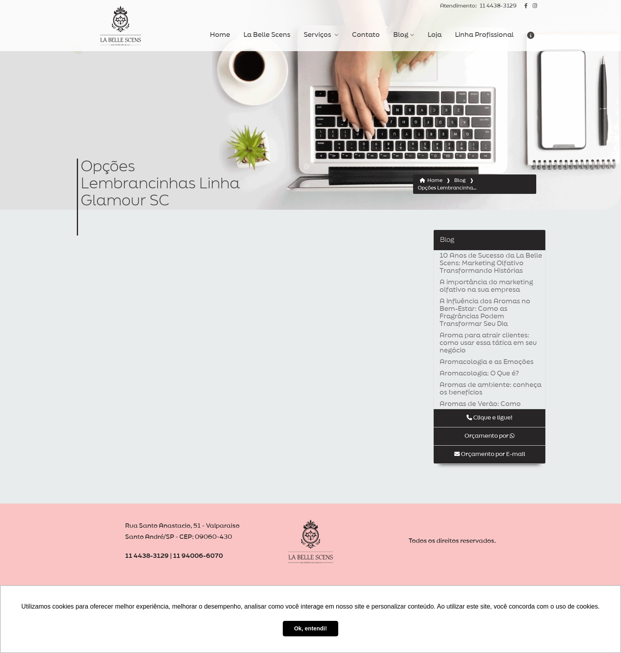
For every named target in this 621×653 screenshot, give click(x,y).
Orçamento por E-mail (489, 454)
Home (220, 35)
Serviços (318, 35)
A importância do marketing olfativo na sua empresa (486, 286)
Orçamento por (489, 436)
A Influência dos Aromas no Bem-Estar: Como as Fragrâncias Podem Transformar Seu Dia (485, 312)
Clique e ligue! (489, 418)
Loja (435, 35)
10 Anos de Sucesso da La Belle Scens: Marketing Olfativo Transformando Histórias (491, 263)
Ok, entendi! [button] (310, 628)
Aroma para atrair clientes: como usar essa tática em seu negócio (488, 343)
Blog (400, 35)
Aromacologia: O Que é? (479, 373)
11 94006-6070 (198, 556)
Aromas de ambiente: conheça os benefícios (490, 389)
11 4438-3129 (478, 6)
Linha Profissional (484, 35)
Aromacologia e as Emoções (486, 362)
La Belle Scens (267, 35)
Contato (366, 35)
